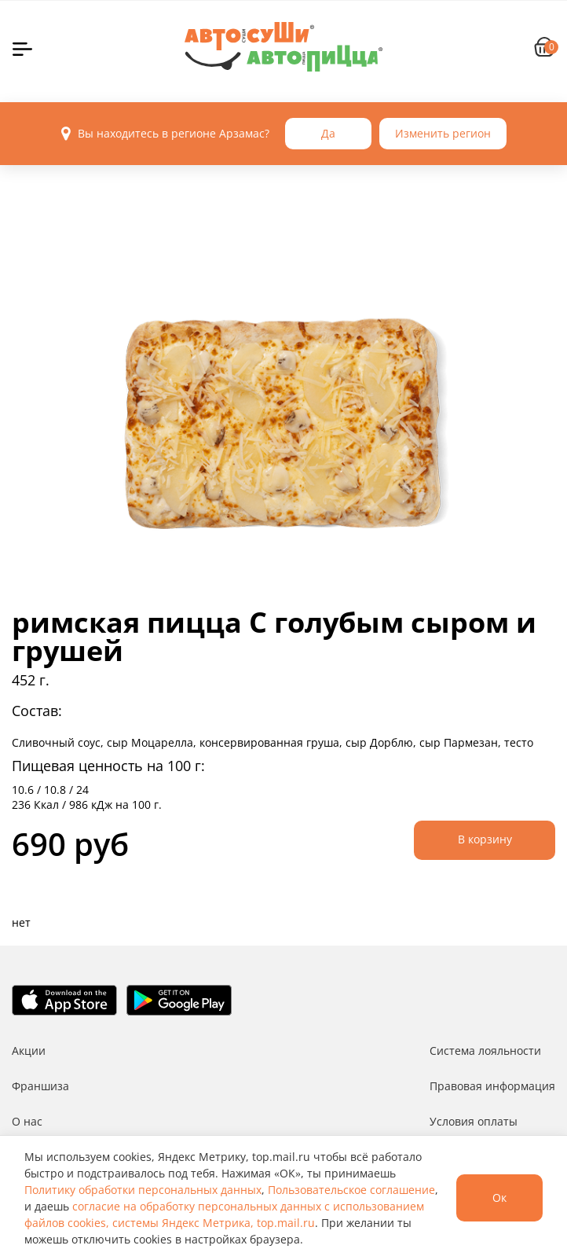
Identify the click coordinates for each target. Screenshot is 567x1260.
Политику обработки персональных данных (143, 1189)
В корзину (485, 839)
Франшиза (40, 1085)
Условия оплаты (474, 1121)
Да (328, 133)
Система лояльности (485, 1050)
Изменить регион (443, 133)
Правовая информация (492, 1085)
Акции (29, 1050)
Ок (499, 1197)
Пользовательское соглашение (351, 1189)
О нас (27, 1121)
